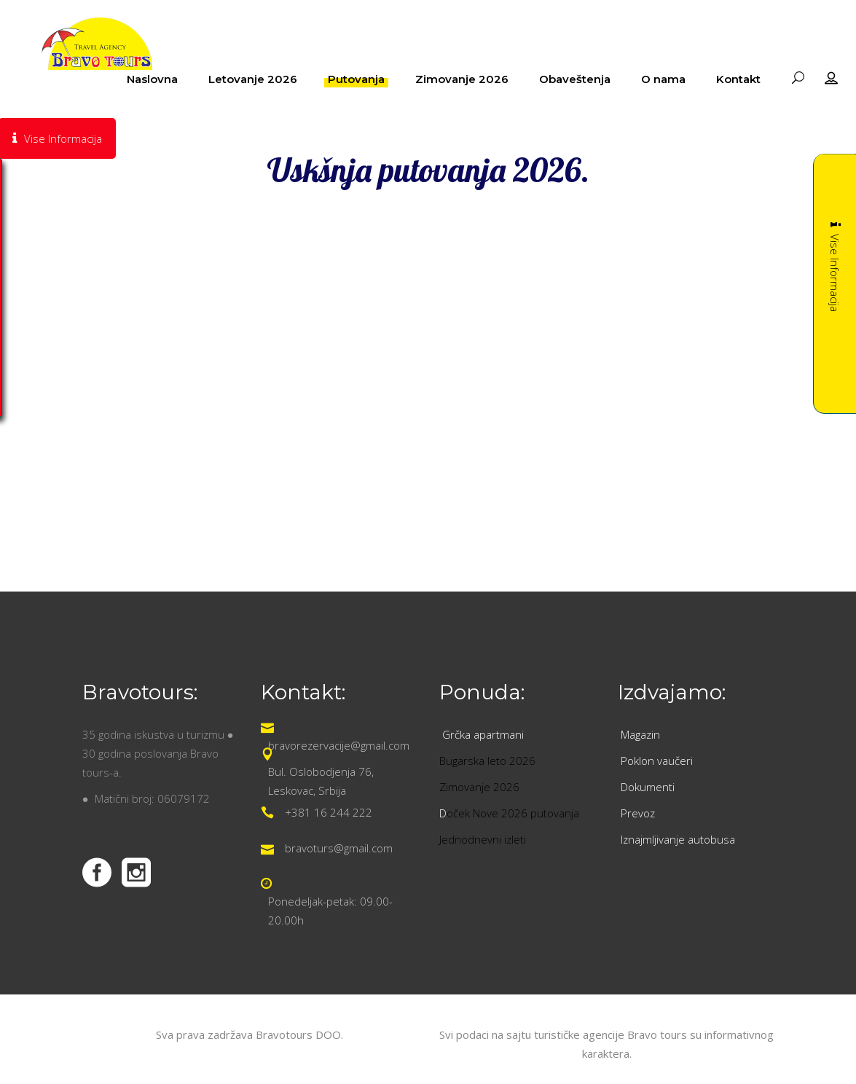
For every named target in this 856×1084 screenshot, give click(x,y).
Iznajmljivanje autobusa (678, 839)
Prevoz (639, 813)
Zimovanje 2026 (479, 786)
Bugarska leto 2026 (487, 760)
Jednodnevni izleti (484, 839)
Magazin (640, 734)
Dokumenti (648, 786)
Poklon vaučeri (657, 760)
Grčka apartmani (484, 734)
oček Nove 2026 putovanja (513, 813)
